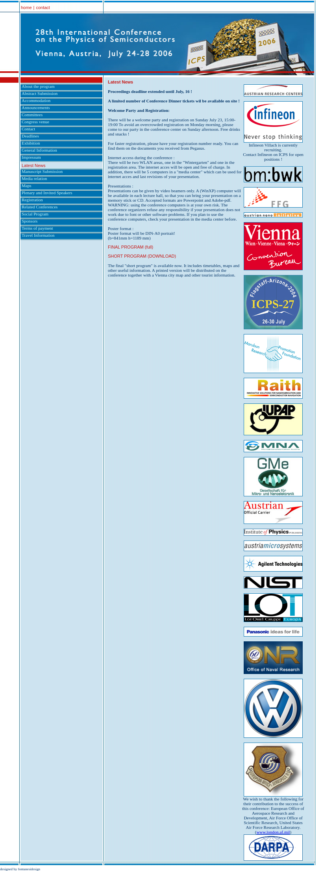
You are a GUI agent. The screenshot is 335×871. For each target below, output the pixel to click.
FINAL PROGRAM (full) (130, 247)
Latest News (34, 165)
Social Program (35, 214)
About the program (38, 86)
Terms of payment (37, 228)
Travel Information (38, 235)
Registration (32, 199)
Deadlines (30, 136)
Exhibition (31, 143)
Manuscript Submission (42, 171)
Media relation (34, 178)
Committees (32, 114)
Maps (26, 185)
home (26, 7)
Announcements (36, 107)
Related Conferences (39, 206)
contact (43, 7)
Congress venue (35, 121)
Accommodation (36, 100)
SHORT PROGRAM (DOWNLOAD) (142, 256)
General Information (39, 150)
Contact (28, 128)
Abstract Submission (39, 93)
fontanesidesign (29, 869)
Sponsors (29, 221)
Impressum (31, 157)
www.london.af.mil (273, 832)
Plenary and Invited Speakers (47, 192)
